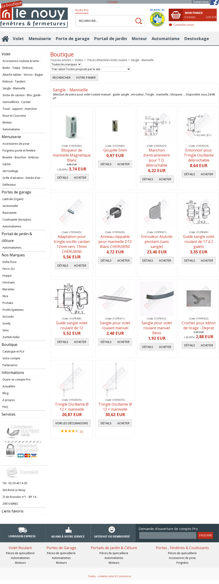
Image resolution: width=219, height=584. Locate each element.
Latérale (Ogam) (13, 199)
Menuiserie (39, 38)
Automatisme (166, 38)
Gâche (7, 164)
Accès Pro (82, 10)
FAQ (5, 407)
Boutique (9, 344)
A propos (9, 400)
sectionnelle (10, 206)
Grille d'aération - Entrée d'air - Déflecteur (22, 181)
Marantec (9, 289)
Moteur (139, 38)
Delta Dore (10, 262)
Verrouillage (10, 171)
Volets (79, 60)
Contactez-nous (183, 25)
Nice (5, 296)
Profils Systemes (13, 310)
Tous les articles (60, 60)
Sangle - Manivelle (14, 88)
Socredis (8, 317)
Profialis (8, 303)
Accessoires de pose (16, 144)
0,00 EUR (211, 17)
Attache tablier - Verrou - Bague (23, 75)
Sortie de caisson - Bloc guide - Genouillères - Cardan (22, 98)
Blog (5, 393)
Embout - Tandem (14, 81)
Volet (18, 38)
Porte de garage (72, 38)
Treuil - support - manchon (20, 109)
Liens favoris (12, 511)
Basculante (10, 213)
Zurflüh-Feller (11, 337)
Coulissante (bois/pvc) (17, 219)
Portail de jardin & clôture (17, 237)
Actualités (9, 386)
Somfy (6, 323)
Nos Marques (13, 254)
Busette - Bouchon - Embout (20, 157)
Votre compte (11, 358)
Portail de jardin (110, 38)
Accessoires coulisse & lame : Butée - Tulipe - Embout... (21, 64)
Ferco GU (9, 269)
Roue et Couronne (14, 116)
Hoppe (7, 276)
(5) (81, 432)
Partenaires (10, 365)
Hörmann (9, 282)
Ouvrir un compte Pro (17, 379)
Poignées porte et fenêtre (19, 150)
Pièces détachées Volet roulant (107, 60)
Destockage (196, 38)
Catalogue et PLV (13, 351)
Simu (6, 330)
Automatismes (12, 226)
